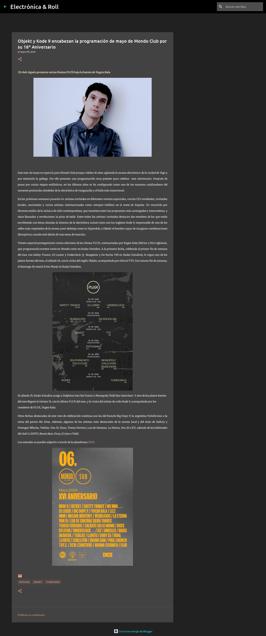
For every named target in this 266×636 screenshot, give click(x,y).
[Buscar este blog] (243, 6)
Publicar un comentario (31, 614)
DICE (91, 442)
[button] (20, 59)
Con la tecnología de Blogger (133, 631)
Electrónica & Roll (34, 6)
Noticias (24, 582)
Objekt (38, 582)
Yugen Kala (53, 582)
